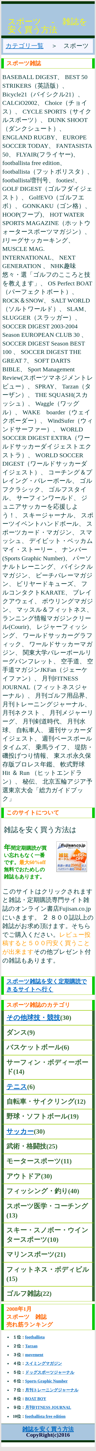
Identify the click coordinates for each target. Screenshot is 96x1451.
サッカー (20, 1131)
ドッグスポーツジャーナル (49, 1372)
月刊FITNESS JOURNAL (48, 1407)
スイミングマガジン (43, 1363)
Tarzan (31, 1346)
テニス (16, 1086)
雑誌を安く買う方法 (48, 1429)
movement (34, 1355)
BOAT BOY (35, 1399)
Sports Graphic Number (46, 1381)
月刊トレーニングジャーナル (51, 1390)
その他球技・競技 (33, 1017)
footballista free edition (45, 1416)
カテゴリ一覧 (25, 45)
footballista (35, 1337)
